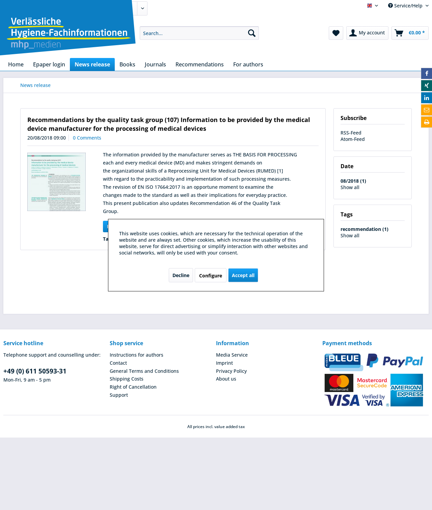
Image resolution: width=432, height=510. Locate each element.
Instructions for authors (136, 355)
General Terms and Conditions (144, 371)
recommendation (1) (364, 229)
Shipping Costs (126, 379)
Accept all (243, 275)
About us (226, 379)
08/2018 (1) (353, 181)
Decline (180, 275)
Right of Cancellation (133, 387)
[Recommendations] (199, 64)
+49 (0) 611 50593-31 (34, 371)
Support (119, 395)
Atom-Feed (353, 139)
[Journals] (155, 64)
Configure (210, 275)
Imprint (224, 363)
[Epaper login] (49, 64)
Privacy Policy (231, 371)
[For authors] (248, 64)
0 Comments (87, 137)
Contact (118, 363)
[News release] (92, 64)
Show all (350, 187)
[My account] (367, 33)
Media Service (232, 355)
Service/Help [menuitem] (406, 5)
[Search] (252, 33)
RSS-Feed (351, 132)
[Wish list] (336, 33)
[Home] (15, 64)
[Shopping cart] (410, 33)
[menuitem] (199, 33)
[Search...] (199, 33)
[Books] (127, 64)
